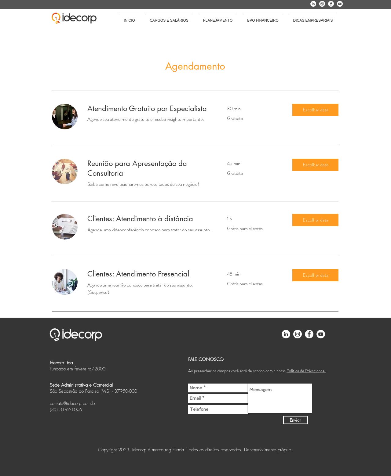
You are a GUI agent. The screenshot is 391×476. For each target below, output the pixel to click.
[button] (315, 110)
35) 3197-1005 (66, 409)
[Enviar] (295, 420)
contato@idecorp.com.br (73, 403)
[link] (149, 109)
